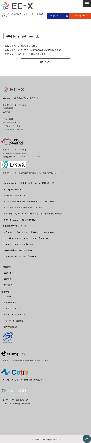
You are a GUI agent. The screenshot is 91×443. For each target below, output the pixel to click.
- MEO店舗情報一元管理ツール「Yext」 (18, 250)
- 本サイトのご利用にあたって (15, 314)
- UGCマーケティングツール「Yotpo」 (18, 244)
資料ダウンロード (57, 15)
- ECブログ (7, 279)
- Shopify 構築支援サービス (14, 189)
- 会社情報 (7, 296)
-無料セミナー (8, 285)
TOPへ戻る (45, 61)
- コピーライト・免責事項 (13, 320)
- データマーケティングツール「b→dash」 (20, 256)
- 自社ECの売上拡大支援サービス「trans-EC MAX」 (23, 207)
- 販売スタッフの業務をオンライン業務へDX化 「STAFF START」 (29, 232)
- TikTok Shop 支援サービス (14, 195)
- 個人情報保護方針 (10, 326)
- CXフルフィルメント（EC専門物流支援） (20, 220)
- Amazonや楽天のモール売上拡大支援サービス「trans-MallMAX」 (30, 201)
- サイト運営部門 (9, 302)
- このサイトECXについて (13, 308)
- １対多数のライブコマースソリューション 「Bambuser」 (26, 238)
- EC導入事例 (8, 272)
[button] (87, 3)
